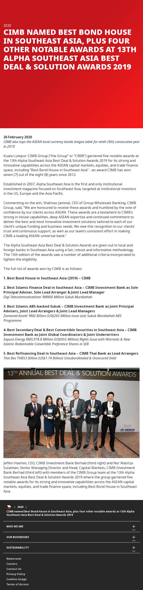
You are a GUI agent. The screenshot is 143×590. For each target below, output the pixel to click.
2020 (20, 507)
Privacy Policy (15, 574)
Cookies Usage (16, 579)
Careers (11, 564)
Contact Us (13, 569)
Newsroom (13, 558)
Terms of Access (17, 584)
